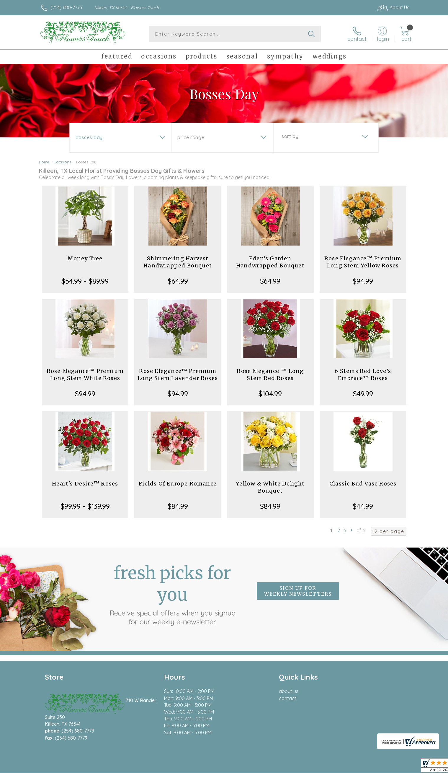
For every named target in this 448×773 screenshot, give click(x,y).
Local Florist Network (357, 767)
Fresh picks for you (172, 594)
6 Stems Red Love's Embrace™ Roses (363, 374)
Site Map (393, 767)
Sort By (290, 136)
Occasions (62, 162)
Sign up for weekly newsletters (298, 591)
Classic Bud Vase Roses (362, 483)
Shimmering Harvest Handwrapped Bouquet (177, 262)
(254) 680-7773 (66, 7)
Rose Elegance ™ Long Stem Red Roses (270, 374)
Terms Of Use (280, 767)
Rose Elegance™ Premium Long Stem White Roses (85, 374)
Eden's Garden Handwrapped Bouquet (270, 262)
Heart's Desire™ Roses (85, 483)
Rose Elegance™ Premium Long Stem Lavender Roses (178, 374)
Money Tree (85, 258)
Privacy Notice (315, 767)
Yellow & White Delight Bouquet (270, 487)
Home (44, 162)
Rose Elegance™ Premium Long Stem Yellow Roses (362, 262)
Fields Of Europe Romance (178, 483)
